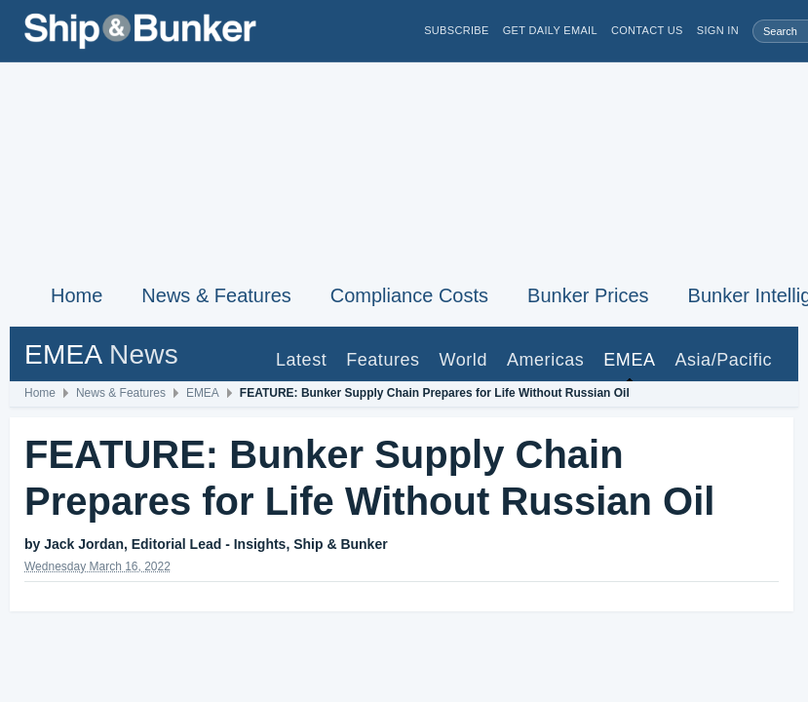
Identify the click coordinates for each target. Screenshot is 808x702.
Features (382, 360)
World (463, 360)
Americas (545, 360)
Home (76, 295)
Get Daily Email (550, 30)
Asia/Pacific (723, 360)
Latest (301, 360)
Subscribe (456, 30)
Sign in (718, 30)
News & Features (215, 295)
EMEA (629, 360)
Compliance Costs (409, 295)
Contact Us (647, 30)
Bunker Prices (588, 295)
